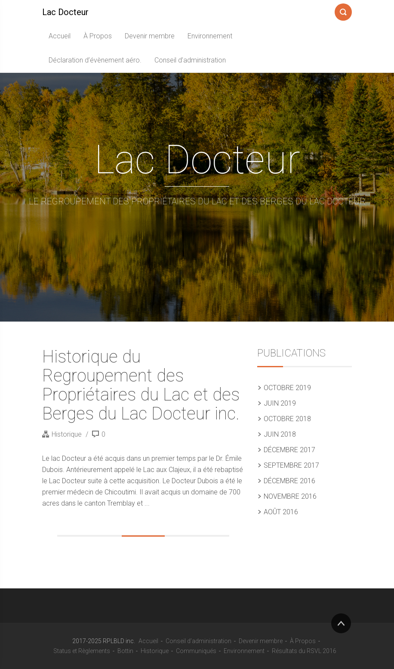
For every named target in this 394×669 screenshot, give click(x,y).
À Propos (97, 36)
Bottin (125, 650)
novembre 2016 (290, 496)
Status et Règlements (81, 650)
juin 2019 (280, 403)
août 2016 (281, 512)
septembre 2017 (291, 465)
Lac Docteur (65, 12)
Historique (67, 434)
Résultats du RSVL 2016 (304, 650)
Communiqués (196, 650)
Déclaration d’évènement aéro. (95, 60)
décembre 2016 (289, 481)
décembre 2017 (289, 450)
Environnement (210, 36)
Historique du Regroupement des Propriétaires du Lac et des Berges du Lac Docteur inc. (141, 385)
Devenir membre (150, 36)
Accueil (60, 36)
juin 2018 (280, 434)
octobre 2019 (287, 388)
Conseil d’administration (190, 60)
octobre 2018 (287, 419)
